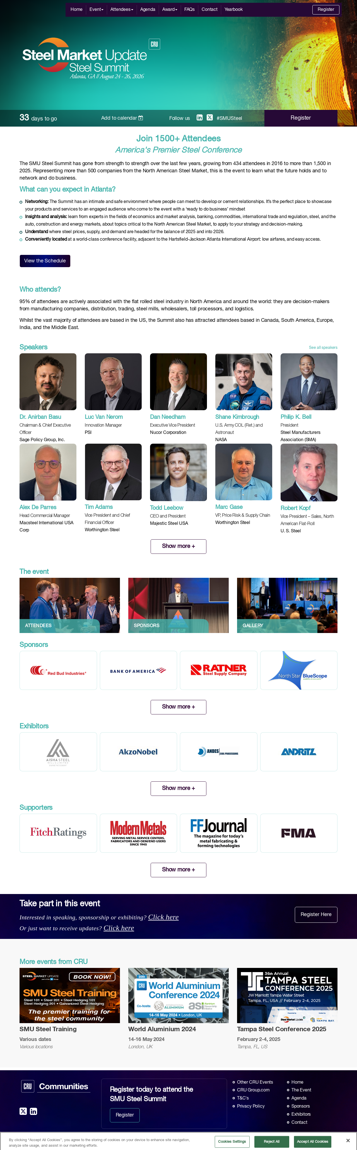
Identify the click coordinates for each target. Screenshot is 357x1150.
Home (77, 10)
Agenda (147, 10)
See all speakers (323, 348)
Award (169, 10)
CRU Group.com (253, 1090)
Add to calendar (122, 118)
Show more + (178, 546)
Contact (210, 10)
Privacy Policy (250, 1106)
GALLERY (253, 626)
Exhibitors (301, 1114)
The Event (301, 1090)
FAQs (189, 10)
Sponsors (300, 1106)
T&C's (243, 1098)
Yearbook (234, 10)
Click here (163, 917)
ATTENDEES (38, 626)
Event (96, 10)
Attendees (121, 10)
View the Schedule (45, 261)
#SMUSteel (229, 118)
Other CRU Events (255, 1082)
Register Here (316, 914)
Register (326, 10)
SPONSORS (146, 626)
